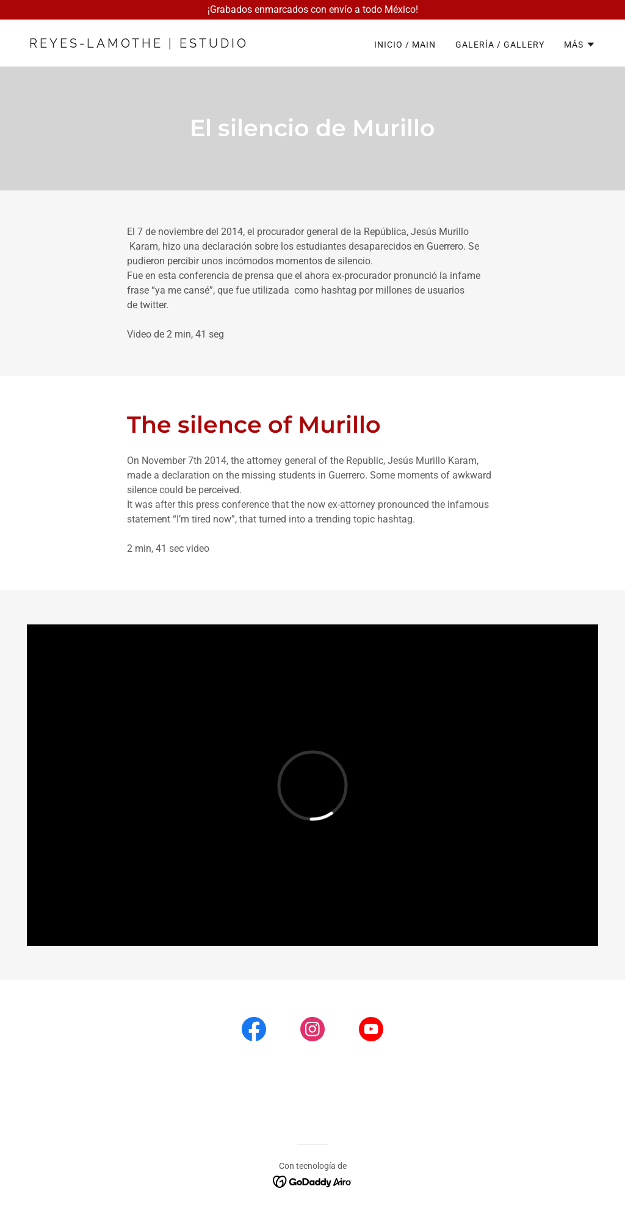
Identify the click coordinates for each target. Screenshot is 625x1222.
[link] (166, 44)
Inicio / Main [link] (405, 44)
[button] (580, 44)
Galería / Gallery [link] (499, 44)
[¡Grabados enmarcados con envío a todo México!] (312, 9)
